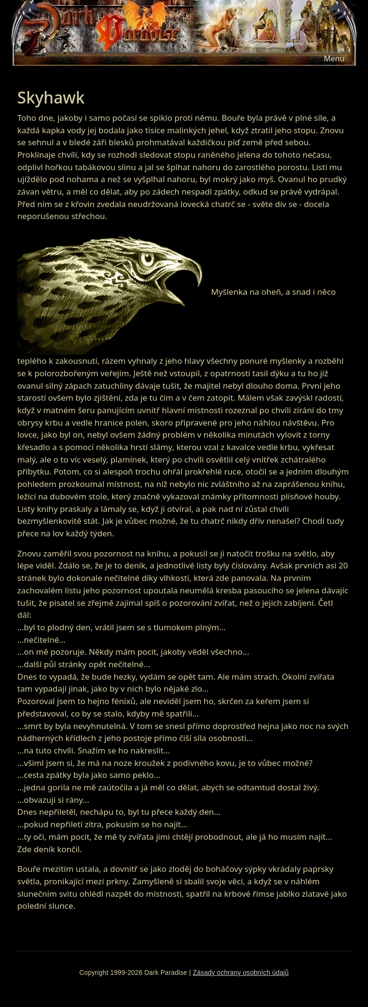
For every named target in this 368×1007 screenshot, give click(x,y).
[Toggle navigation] (334, 58)
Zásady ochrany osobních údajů (240, 972)
